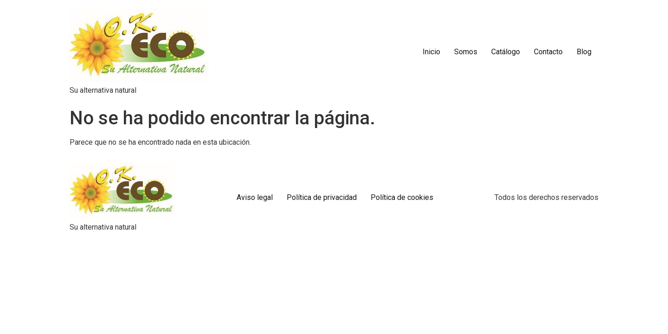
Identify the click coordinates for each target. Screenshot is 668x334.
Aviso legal (255, 197)
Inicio (431, 51)
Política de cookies (402, 197)
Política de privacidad (322, 197)
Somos (465, 51)
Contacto (548, 51)
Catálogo (505, 51)
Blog (584, 51)
